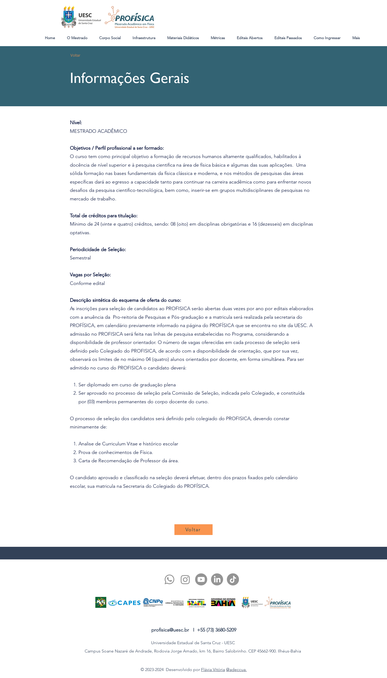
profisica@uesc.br (170, 630)
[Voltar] (75, 55)
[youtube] (201, 579)
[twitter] (185, 579)
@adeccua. (236, 669)
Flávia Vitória (213, 669)
